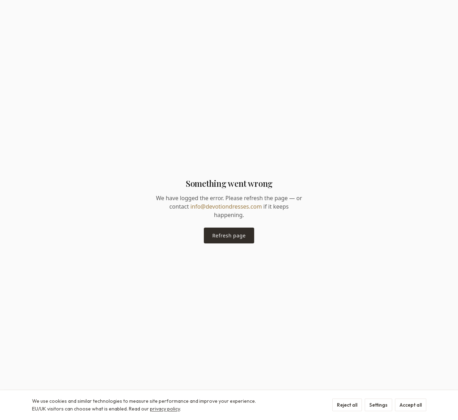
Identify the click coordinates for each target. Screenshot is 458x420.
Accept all (411, 405)
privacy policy (165, 409)
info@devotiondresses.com (226, 206)
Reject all (347, 405)
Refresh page (229, 235)
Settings (378, 405)
